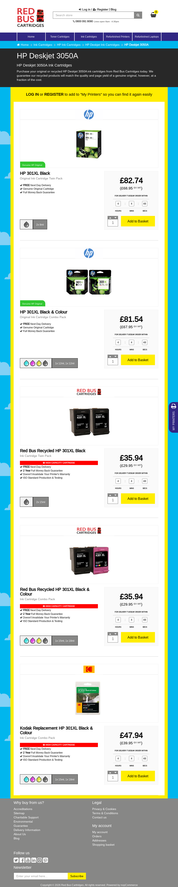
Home (31, 36)
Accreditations (23, 809)
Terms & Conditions (105, 813)
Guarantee (21, 825)
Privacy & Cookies (104, 809)
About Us (20, 834)
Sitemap (19, 813)
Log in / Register (93, 9)
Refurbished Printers (118, 36)
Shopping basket (103, 844)
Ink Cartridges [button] (89, 36)
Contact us (99, 817)
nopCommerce (129, 885)
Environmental (23, 821)
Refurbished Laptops (147, 36)
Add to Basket (137, 221)
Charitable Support (26, 817)
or (45, 94)
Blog (113, 9)
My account (100, 832)
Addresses (99, 840)
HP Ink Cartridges (69, 44)
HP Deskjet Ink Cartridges (102, 44)
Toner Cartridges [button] (59, 36)
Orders (96, 836)
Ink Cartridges (43, 44)
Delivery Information (27, 830)
